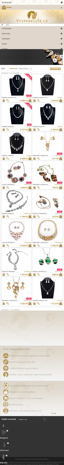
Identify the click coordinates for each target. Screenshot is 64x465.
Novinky (6, 39)
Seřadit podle (13, 68)
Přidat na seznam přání (4, 100)
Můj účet (3, 463)
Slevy (4, 44)
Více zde (53, 413)
